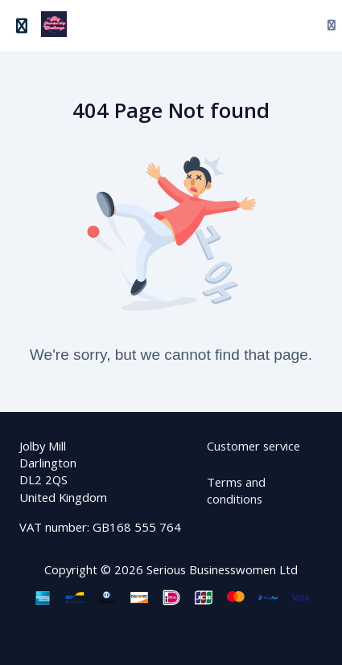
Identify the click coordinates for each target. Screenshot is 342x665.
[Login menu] (325, 26)
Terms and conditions (236, 490)
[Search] (292, 26)
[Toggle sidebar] (22, 26)
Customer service (253, 446)
